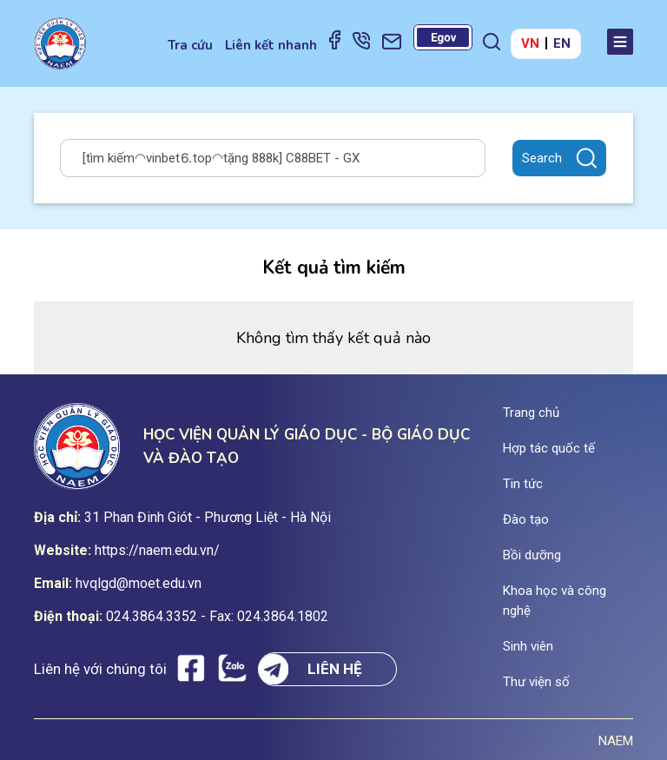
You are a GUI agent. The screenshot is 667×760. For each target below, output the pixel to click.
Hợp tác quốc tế (549, 448)
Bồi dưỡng (532, 555)
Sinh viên (528, 646)
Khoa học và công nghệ (554, 600)
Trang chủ (531, 412)
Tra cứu (190, 45)
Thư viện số (536, 682)
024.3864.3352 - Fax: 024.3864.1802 (217, 616)
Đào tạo (526, 519)
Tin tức (523, 484)
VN (530, 43)
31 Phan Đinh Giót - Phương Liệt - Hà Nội (207, 517)
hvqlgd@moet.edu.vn (138, 583)
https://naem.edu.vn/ (157, 550)
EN (562, 43)
